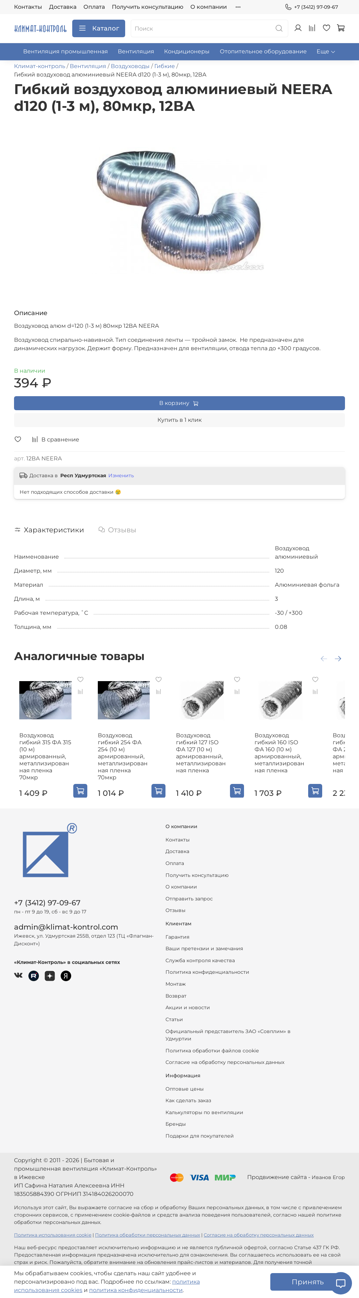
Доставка (62, 7)
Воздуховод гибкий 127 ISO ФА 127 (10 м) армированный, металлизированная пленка (213, 756)
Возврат (176, 989)
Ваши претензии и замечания (204, 942)
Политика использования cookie (53, 1228)
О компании (208, 7)
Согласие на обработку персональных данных (224, 1055)
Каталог (98, 28)
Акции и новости (187, 1001)
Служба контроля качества (200, 953)
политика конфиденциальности (136, 1290)
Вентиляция (136, 51)
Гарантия (177, 930)
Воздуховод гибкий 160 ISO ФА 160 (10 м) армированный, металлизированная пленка (298, 756)
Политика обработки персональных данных (147, 1228)
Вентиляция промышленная (65, 51)
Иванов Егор (328, 1170)
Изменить (121, 475)
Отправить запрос (189, 891)
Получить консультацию (147, 7)
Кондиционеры (187, 51)
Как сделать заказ (188, 1093)
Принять (308, 1282)
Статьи (174, 1012)
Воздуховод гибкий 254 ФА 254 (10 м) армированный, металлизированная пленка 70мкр (128, 756)
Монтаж (175, 977)
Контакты (28, 7)
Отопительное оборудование (263, 51)
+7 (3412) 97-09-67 (311, 7)
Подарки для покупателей (199, 1129)
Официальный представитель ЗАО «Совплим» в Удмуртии (228, 1028)
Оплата (94, 7)
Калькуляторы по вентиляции (204, 1105)
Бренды (175, 1117)
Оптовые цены (184, 1082)
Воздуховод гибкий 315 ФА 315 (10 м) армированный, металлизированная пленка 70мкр (42, 756)
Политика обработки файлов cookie (212, 1043)
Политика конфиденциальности (207, 965)
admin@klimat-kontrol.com (66, 920)
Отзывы (175, 903)
